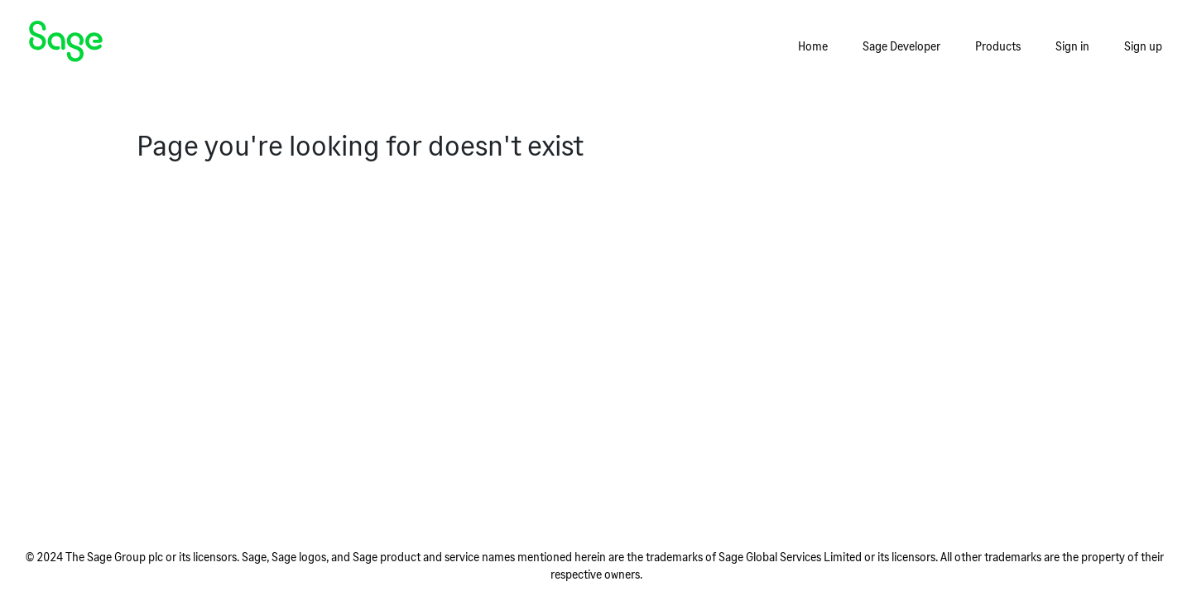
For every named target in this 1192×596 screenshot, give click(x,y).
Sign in (1072, 46)
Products (998, 46)
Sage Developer (901, 46)
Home (813, 46)
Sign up (1143, 46)
